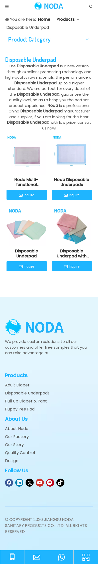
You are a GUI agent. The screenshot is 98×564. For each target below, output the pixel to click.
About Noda (16, 429)
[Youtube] (40, 483)
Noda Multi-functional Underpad (26, 182)
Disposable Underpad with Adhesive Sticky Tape (71, 254)
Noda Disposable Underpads (71, 182)
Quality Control (20, 453)
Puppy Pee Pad (20, 409)
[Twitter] (30, 483)
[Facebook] (9, 483)
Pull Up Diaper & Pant (26, 401)
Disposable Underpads (27, 393)
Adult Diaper (17, 385)
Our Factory (17, 437)
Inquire (26, 195)
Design (11, 461)
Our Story (14, 445)
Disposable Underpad (26, 254)
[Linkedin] (19, 483)
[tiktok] (60, 483)
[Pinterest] (50, 483)
